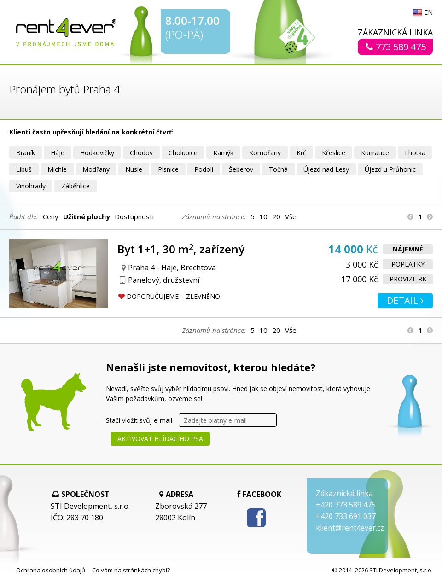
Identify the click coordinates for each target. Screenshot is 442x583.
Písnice (168, 169)
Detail (405, 300)
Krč (301, 152)
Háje (57, 152)
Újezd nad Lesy (326, 169)
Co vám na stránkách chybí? (131, 570)
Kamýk (223, 152)
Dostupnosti (134, 216)
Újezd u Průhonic (390, 169)
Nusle (133, 169)
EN (428, 13)
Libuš (24, 169)
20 (276, 216)
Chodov (141, 152)
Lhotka (415, 152)
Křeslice (333, 152)
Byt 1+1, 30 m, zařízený (180, 249)
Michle (57, 169)
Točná (278, 169)
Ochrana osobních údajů (50, 570)
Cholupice (183, 152)
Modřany (96, 169)
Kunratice (375, 152)
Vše (291, 216)
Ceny (50, 216)
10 (263, 216)
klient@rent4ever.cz (350, 528)
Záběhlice (75, 185)
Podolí (203, 169)
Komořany (265, 152)
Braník (25, 152)
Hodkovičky (97, 152)
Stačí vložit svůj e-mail (139, 420)
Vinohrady (31, 185)
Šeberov (241, 169)
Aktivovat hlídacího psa (160, 438)
